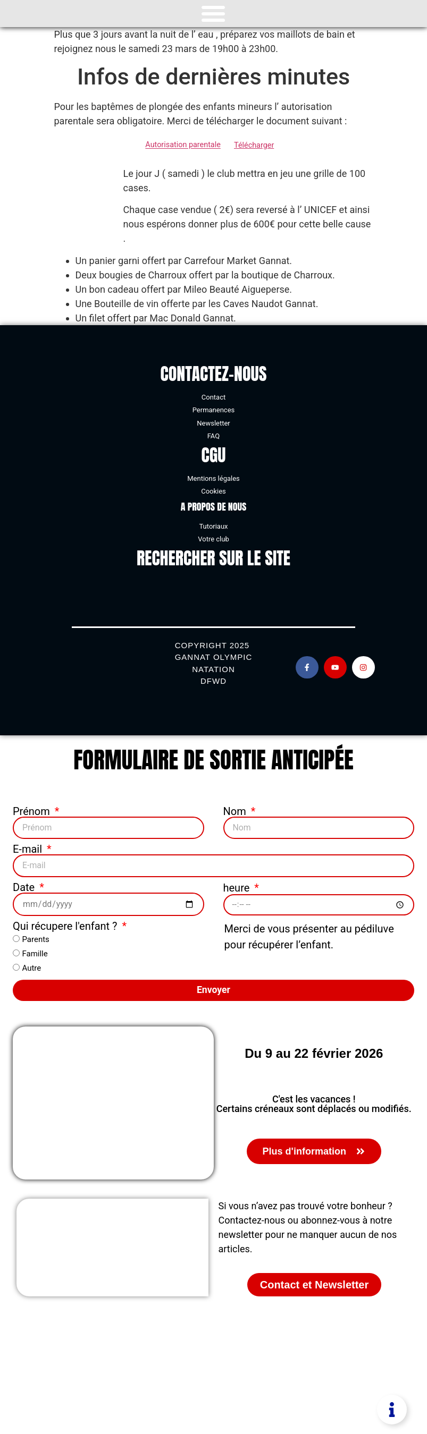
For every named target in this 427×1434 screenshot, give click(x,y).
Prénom (33, 811)
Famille (34, 951)
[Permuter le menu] (213, 14)
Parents (35, 937)
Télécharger (254, 145)
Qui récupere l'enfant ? (66, 924)
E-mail (29, 848)
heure (238, 886)
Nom (236, 811)
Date (25, 885)
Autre (31, 966)
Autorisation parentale (182, 145)
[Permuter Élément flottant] (392, 1409)
